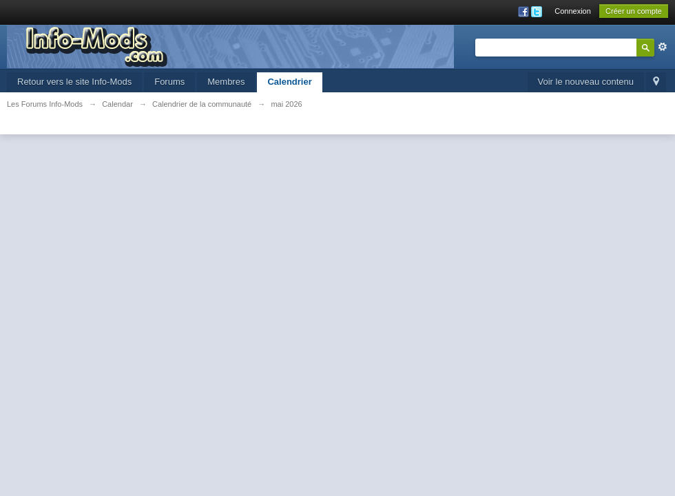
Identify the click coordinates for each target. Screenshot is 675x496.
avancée (662, 46)
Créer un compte (633, 11)
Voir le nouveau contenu (586, 81)
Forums (169, 81)
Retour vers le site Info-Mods (74, 81)
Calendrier (289, 81)
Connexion (572, 11)
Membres (226, 81)
